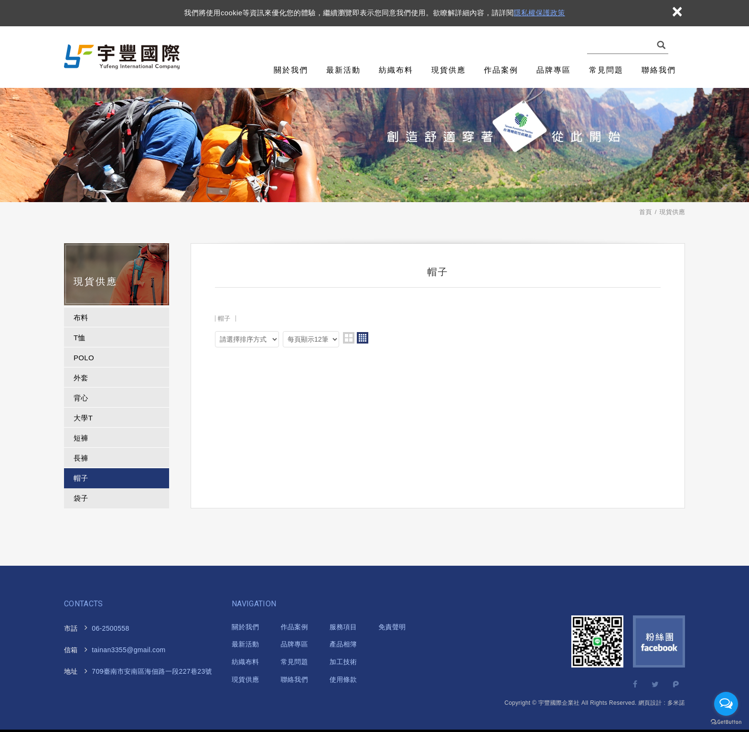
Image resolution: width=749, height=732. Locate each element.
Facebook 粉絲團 (659, 641)
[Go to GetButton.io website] (726, 722)
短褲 (81, 438)
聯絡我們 (659, 70)
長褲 (81, 458)
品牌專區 (553, 70)
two (348, 338)
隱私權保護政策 (539, 13)
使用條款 (343, 679)
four (362, 338)
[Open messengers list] (726, 704)
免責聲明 (392, 627)
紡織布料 (396, 70)
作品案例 (501, 70)
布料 (81, 317)
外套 (81, 378)
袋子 (81, 498)
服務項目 (343, 627)
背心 (81, 398)
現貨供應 (448, 70)
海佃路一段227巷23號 (146, 671)
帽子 (81, 478)
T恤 (80, 338)
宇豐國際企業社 (123, 57)
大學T (83, 418)
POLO (84, 358)
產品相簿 (343, 644)
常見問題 (606, 70)
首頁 (645, 211)
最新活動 (343, 70)
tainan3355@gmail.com (128, 650)
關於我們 (291, 70)
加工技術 (343, 662)
